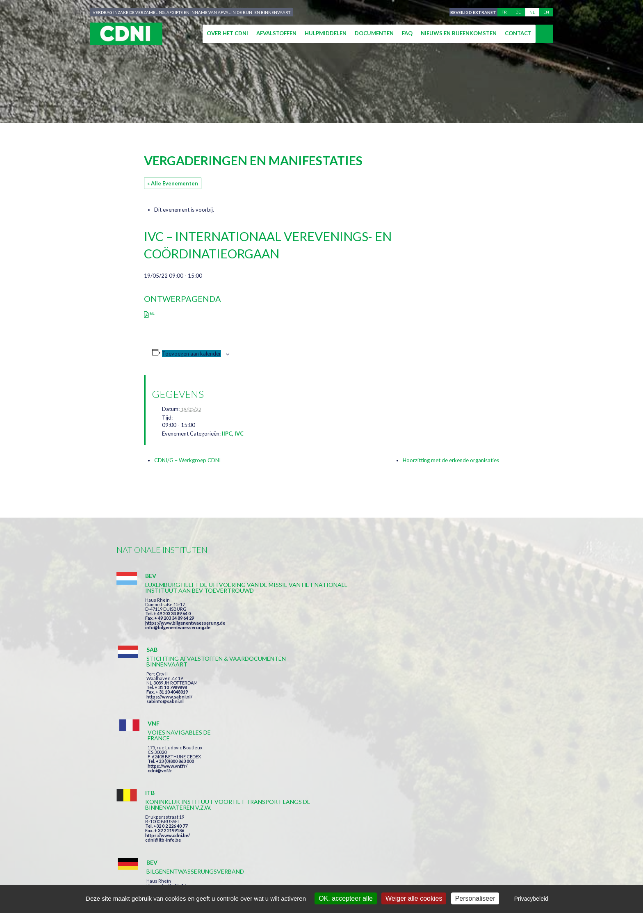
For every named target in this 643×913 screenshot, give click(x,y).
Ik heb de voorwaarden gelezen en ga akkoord (366, 790)
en (546, 12)
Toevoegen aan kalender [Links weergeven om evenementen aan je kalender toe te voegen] (191, 353)
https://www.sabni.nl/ (308, 628)
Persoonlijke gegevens (344, 877)
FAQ (407, 33)
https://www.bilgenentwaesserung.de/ (326, 711)
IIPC (227, 433)
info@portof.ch (442, 727)
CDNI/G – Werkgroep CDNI (187, 460)
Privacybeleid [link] (531, 898)
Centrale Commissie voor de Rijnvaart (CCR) (186, 877)
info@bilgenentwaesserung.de (177, 644)
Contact (518, 33)
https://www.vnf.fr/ (445, 618)
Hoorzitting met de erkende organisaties (451, 460)
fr (504, 12)
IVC (239, 433)
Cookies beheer (413, 877)
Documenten (374, 33)
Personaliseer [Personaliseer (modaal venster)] (475, 898)
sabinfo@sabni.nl (304, 633)
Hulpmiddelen (326, 33)
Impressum (282, 877)
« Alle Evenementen (172, 183)
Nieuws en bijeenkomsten (459, 33)
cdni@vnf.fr (438, 622)
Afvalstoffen (276, 33)
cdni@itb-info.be (163, 728)
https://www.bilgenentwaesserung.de (185, 640)
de (518, 12)
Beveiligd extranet (472, 12)
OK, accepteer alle (346, 898)
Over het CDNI (227, 33)
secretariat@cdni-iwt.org (580, 838)
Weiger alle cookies (413, 898)
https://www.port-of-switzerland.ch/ (465, 723)
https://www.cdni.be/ (167, 724)
